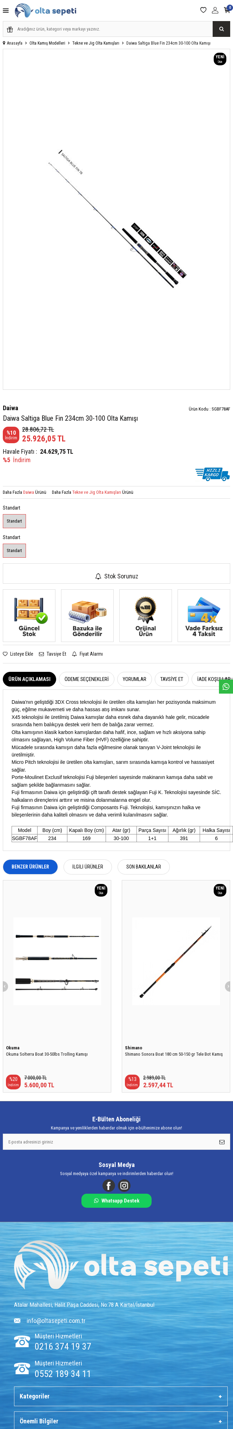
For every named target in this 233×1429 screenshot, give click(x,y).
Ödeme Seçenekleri (87, 679)
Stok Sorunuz (116, 576)
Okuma (12, 1047)
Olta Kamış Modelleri (47, 43)
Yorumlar (134, 679)
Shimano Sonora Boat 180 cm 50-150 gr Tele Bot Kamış (174, 1054)
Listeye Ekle (18, 654)
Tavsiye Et (52, 654)
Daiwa (10, 408)
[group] (116, 219)
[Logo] (121, 1265)
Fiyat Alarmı (87, 654)
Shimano (133, 1047)
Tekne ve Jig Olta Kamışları (95, 43)
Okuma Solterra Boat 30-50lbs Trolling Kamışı (47, 1054)
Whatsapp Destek (116, 1201)
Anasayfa (12, 43)
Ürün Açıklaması (29, 679)
